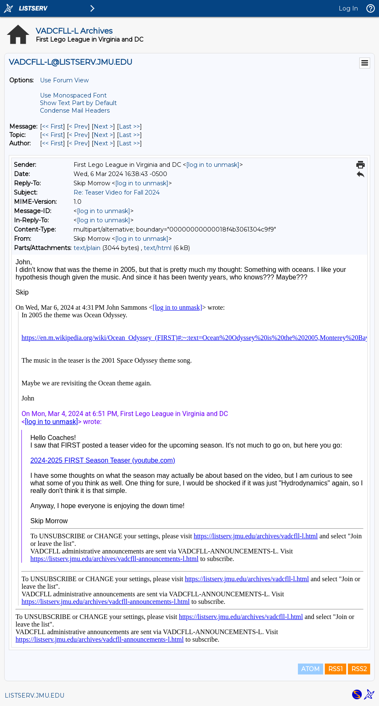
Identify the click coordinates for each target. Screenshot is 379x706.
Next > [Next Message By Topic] (103, 135)
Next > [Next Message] (103, 126)
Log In (348, 8)
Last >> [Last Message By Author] (129, 143)
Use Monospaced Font (73, 95)
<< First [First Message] (52, 126)
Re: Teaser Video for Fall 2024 (117, 192)
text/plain (87, 248)
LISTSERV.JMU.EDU (34, 695)
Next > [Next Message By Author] (103, 143)
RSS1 (335, 669)
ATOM (310, 669)
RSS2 (359, 669)
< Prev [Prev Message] (78, 126)
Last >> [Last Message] (129, 126)
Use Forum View (64, 80)
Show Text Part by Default (78, 103)
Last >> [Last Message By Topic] (129, 135)
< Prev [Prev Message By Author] (78, 143)
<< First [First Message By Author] (52, 143)
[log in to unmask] (213, 165)
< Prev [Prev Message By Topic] (78, 135)
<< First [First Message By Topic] (52, 135)
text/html (157, 248)
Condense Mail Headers (75, 110)
